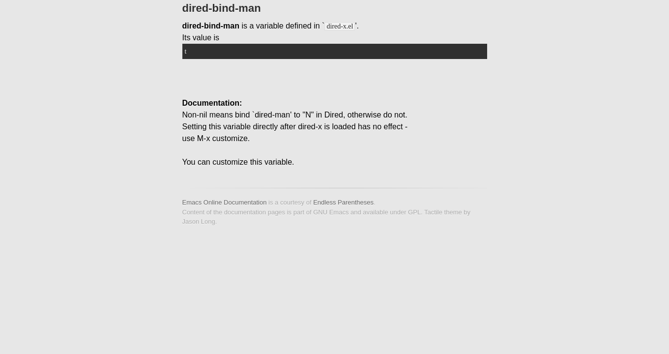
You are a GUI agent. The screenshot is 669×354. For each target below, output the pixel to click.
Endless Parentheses (343, 202)
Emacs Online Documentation (224, 202)
